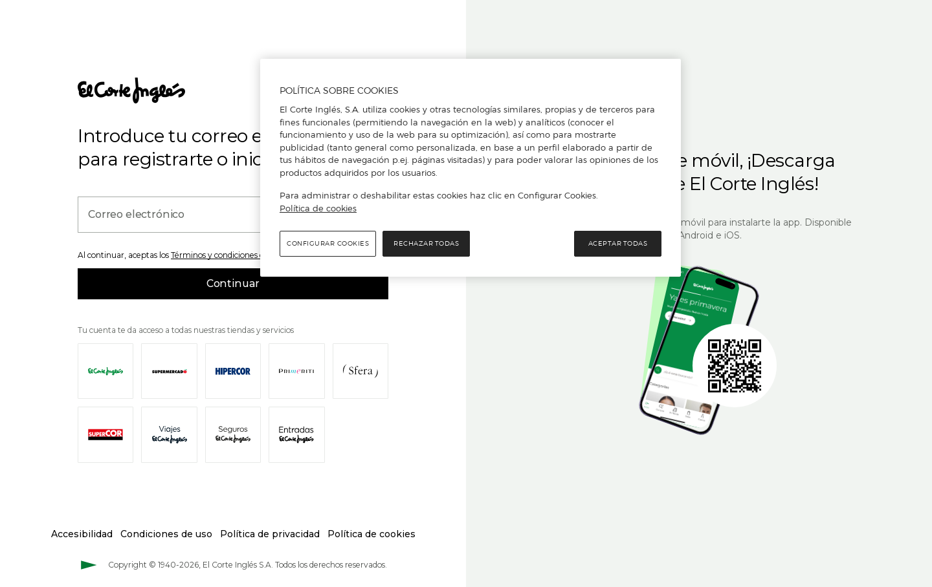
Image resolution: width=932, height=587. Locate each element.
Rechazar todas (426, 243)
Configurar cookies (328, 243)
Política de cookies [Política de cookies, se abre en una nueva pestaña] (318, 208)
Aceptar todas (618, 243)
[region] (470, 168)
